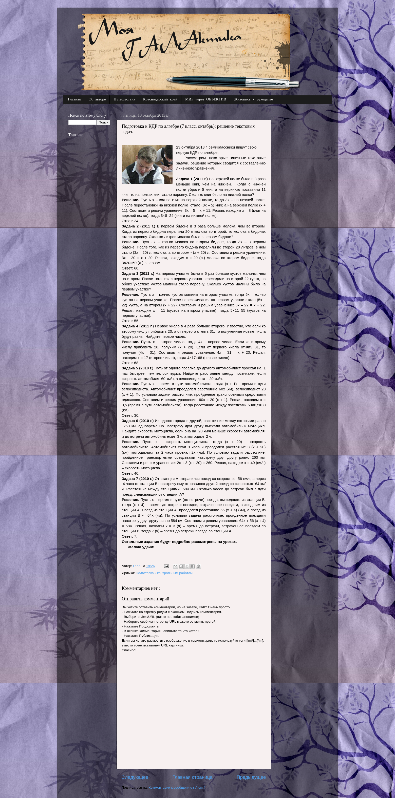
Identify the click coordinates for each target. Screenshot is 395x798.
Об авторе (97, 99)
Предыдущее (251, 777)
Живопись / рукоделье (253, 99)
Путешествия (124, 99)
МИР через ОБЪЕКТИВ (205, 99)
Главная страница (192, 777)
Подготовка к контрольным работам (164, 573)
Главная (74, 99)
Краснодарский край (160, 99)
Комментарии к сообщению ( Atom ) (177, 787)
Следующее (135, 777)
